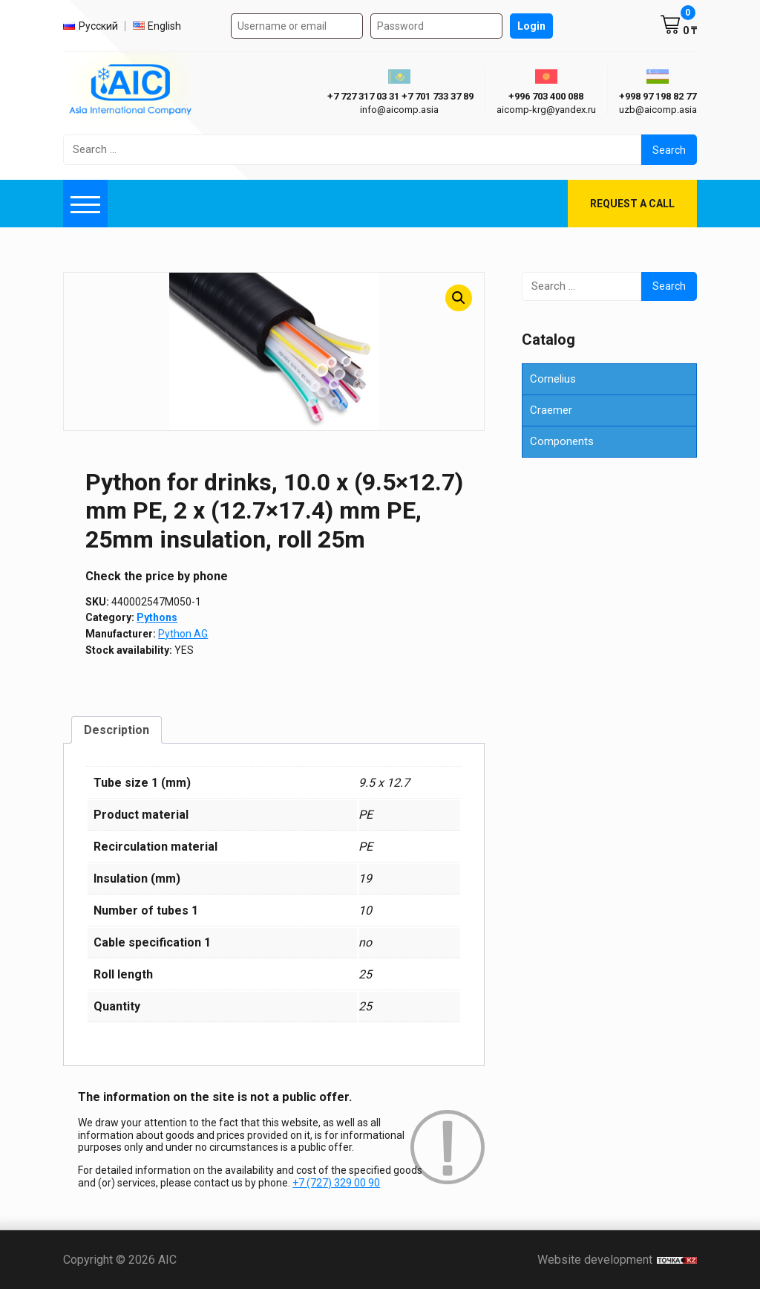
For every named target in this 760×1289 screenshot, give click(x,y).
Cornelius (553, 379)
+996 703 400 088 (545, 96)
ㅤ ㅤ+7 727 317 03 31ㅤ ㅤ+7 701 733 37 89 (399, 96)
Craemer (551, 410)
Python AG (183, 634)
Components (562, 441)
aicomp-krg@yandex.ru (546, 109)
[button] (458, 298)
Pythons (157, 617)
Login (531, 26)
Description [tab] (116, 730)
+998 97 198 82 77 (657, 96)
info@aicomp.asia (399, 109)
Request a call (632, 204)
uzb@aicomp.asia (658, 109)
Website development (617, 1260)
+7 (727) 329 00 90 (336, 1183)
